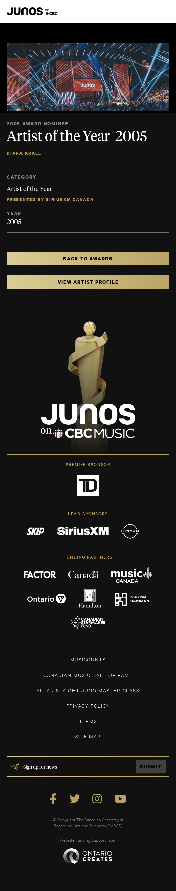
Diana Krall (24, 153)
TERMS (88, 721)
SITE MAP (87, 736)
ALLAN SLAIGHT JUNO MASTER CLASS (87, 690)
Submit (151, 766)
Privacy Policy (88, 705)
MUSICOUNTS (88, 659)
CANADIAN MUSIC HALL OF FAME (87, 675)
